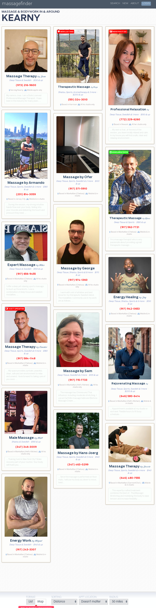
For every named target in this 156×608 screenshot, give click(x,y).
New (125, 3)
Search (115, 3)
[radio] (30, 602)
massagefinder (17, 4)
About (135, 3)
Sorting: (56, 597)
